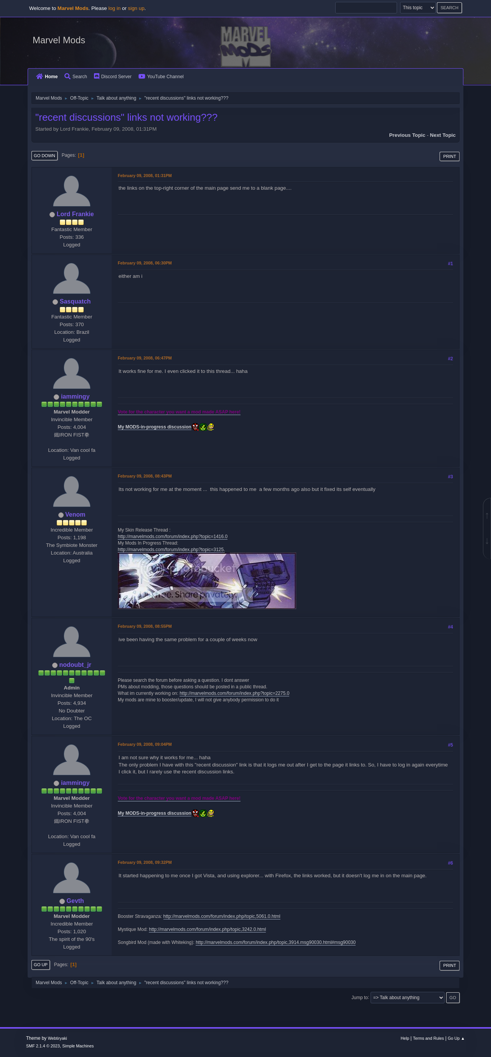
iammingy (75, 396)
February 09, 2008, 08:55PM (145, 626)
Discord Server (113, 76)
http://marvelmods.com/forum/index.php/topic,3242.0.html (207, 929)
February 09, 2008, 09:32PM (145, 862)
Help (405, 1038)
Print (449, 156)
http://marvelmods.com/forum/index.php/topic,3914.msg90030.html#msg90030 (276, 942)
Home (47, 76)
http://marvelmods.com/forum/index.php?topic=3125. (171, 549)
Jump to (359, 997)
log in (114, 8)
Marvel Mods (59, 40)
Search (75, 76)
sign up (136, 8)
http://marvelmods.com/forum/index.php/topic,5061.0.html (221, 916)
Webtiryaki (57, 1038)
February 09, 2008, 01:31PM (145, 175)
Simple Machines (78, 1046)
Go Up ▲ (456, 1038)
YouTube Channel (161, 76)
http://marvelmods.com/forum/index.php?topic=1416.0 (172, 536)
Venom (75, 514)
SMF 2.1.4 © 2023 (43, 1046)
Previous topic (407, 135)
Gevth (75, 901)
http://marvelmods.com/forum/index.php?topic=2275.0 (234, 693)
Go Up (41, 964)
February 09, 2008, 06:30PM (145, 263)
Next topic (443, 135)
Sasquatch (75, 301)
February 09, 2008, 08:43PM (145, 476)
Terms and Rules (428, 1038)
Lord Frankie (75, 214)
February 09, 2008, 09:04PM (145, 744)
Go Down (44, 155)
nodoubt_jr (75, 664)
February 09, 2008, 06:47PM (145, 358)
